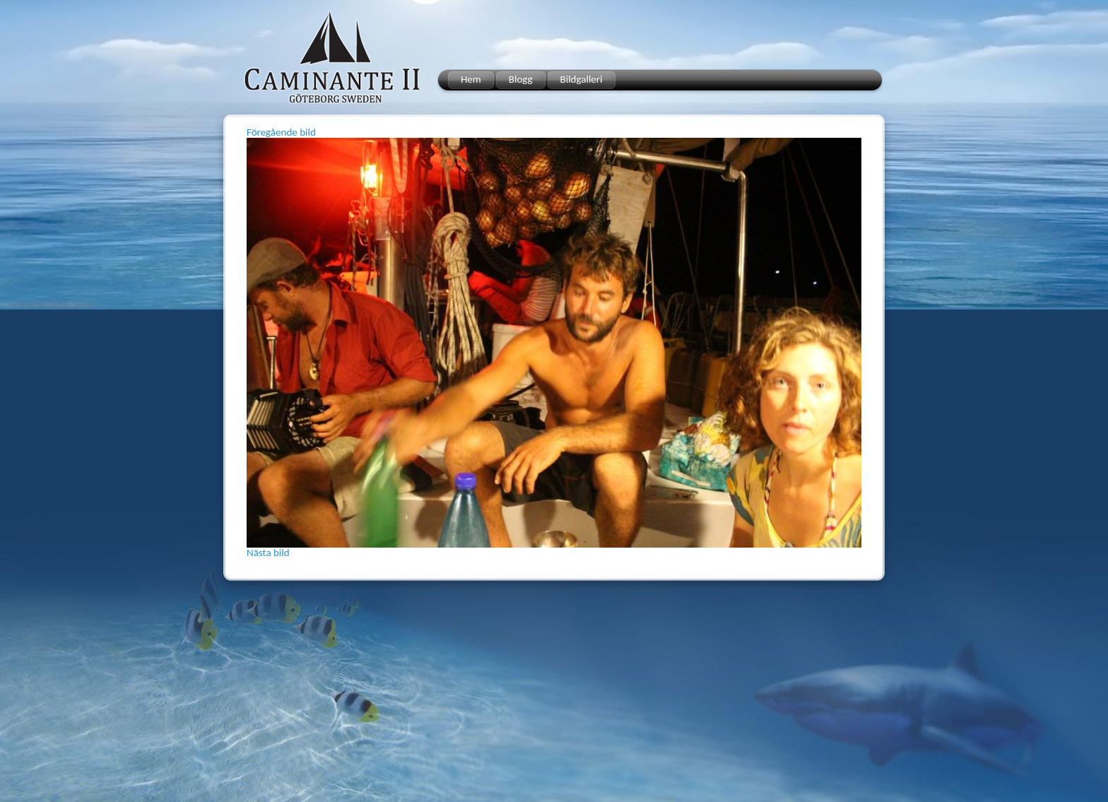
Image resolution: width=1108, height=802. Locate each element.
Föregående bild (281, 132)
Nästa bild (268, 552)
